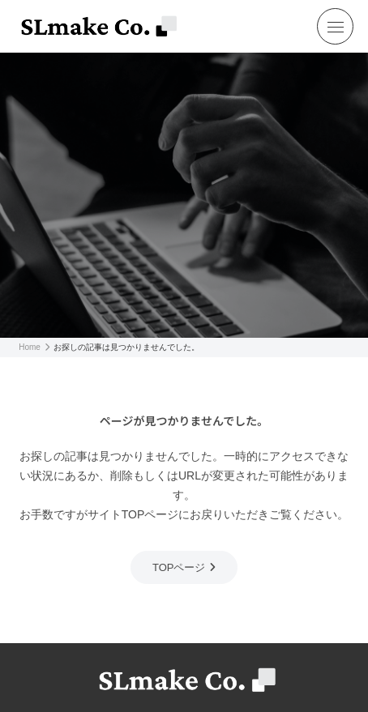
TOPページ (179, 567)
